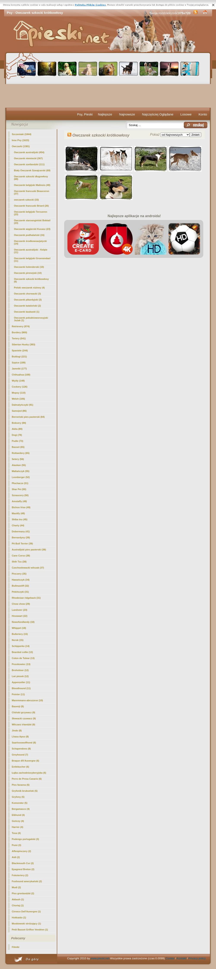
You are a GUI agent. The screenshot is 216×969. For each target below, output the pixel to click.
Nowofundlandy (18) (23, 622)
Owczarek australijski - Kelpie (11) (31, 251)
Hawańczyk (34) (21, 579)
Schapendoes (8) (21, 748)
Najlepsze (105, 114)
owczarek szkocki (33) (26, 199)
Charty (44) (18, 525)
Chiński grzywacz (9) (23, 712)
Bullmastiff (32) (20, 585)
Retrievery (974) (21, 326)
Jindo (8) (17, 730)
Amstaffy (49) (19, 501)
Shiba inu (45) (19, 519)
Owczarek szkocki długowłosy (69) (31, 177)
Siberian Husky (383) (23, 344)
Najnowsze (127, 114)
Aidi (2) (16, 857)
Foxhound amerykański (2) (27, 881)
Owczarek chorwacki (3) (27, 293)
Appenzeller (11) (21, 682)
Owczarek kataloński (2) (27, 305)
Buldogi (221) (19, 356)
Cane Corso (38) (21, 555)
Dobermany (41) (21, 531)
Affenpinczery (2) (21, 851)
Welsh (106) (18, 398)
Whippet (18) (19, 628)
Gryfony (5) (18, 797)
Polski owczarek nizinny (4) (29, 287)
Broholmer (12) (20, 670)
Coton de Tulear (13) (23, 658)
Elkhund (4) (18, 815)
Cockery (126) (19, 386)
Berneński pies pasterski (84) (28, 417)
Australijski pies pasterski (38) (29, 549)
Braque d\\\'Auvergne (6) (25, 760)
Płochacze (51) (20, 483)
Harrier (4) (17, 827)
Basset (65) (18, 447)
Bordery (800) (19, 332)
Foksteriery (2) (20, 875)
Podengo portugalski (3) (25, 839)
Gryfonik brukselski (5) (25, 791)
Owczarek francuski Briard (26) (31, 205)
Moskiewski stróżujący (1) (26, 923)
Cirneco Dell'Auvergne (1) (26, 911)
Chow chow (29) (21, 604)
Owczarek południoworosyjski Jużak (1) (31, 319)
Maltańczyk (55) (20, 471)
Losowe (186, 114)
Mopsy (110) (19, 392)
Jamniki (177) (19, 368)
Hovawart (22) (19, 616)
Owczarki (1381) (21, 146)
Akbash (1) (18, 899)
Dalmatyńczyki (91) (22, 404)
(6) (31, 280)
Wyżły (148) (18, 380)
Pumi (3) (16, 845)
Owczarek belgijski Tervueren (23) (30, 213)
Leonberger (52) (21, 477)
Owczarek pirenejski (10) (28, 273)
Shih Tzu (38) (19, 561)
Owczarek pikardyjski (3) (28, 299)
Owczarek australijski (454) (29, 152)
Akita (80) (17, 429)
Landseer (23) (19, 610)
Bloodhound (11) (21, 688)
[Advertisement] (108, 96)
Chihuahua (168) (21, 374)
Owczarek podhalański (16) (29, 235)
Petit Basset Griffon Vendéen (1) (30, 929)
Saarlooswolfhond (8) (24, 742)
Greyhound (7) (20, 754)
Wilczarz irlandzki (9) (23, 724)
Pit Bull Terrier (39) (22, 543)
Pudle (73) (17, 441)
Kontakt (181, 958)
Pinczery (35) (19, 573)
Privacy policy (197, 958)
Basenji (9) (18, 706)
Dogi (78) (17, 435)
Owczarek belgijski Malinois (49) (32, 185)
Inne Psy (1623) (20, 140)
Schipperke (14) (21, 646)
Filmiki (15, 947)
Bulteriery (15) (20, 634)
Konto (203, 114)
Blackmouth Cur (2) (23, 863)
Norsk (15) (18, 640)
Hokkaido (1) (19, 917)
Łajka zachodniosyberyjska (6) (29, 772)
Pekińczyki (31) (20, 591)
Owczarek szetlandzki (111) (29, 164)
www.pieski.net (100, 958)
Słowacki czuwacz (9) (24, 718)
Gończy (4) (18, 821)
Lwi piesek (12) (20, 676)
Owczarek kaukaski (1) (26, 311)
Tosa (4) (16, 833)
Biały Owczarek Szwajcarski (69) (32, 170)
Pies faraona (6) (21, 785)
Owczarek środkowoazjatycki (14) (30, 242)
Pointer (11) (18, 694)
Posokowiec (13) (21, 664)
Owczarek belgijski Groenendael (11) (32, 259)
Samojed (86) (19, 411)
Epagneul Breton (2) (23, 869)
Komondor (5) (19, 803)
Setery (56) (18, 459)
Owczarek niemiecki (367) (28, 158)
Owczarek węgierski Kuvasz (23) (32, 229)
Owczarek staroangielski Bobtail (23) (32, 221)
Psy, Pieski (85, 114)
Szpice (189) (19, 362)
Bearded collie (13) (22, 652)
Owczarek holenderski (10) (29, 267)
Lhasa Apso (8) (20, 736)
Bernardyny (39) (21, 537)
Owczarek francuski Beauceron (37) (31, 192)
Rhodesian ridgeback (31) (26, 598)
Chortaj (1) (18, 905)
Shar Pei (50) (19, 489)
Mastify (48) (18, 513)
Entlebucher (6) (20, 766)
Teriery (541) (19, 338)
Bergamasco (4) (21, 809)
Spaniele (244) (20, 350)
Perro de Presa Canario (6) (27, 778)
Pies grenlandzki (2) (23, 893)
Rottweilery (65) (21, 453)
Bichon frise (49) (21, 507)
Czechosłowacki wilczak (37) (28, 567)
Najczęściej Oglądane (157, 114)
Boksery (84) (19, 423)
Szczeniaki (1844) (22, 134)
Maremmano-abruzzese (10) (27, 700)
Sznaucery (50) (20, 495)
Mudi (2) (16, 887)
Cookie (170, 958)
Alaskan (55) (19, 465)
